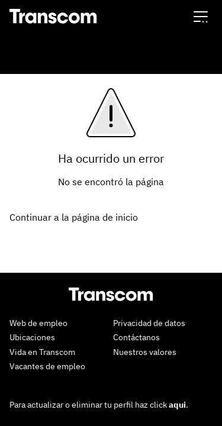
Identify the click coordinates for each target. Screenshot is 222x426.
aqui (177, 404)
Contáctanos (136, 337)
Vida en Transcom (42, 352)
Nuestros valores (144, 352)
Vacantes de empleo (47, 366)
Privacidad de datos (149, 323)
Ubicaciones (32, 337)
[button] (200, 16)
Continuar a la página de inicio (73, 217)
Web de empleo (38, 323)
